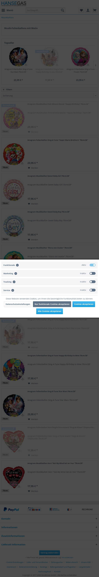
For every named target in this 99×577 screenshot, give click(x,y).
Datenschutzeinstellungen (18, 304)
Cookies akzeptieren (83, 304)
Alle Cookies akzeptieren (49, 311)
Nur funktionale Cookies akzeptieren (52, 304)
